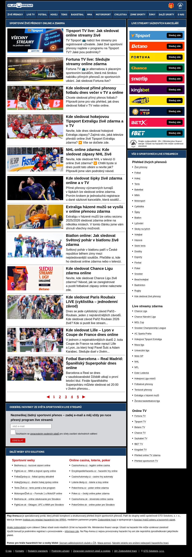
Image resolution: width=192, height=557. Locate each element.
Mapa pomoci (104, 543)
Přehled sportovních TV (146, 461)
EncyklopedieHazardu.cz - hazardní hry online (95, 471)
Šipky (137, 212)
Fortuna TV (140, 416)
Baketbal (138, 189)
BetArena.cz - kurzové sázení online (32, 465)
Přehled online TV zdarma (147, 455)
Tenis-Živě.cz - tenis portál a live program (34, 488)
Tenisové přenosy (143, 389)
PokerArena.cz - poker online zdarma (90, 488)
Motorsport (139, 201)
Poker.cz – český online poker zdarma (91, 493)
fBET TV (138, 444)
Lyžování (138, 223)
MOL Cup (139, 322)
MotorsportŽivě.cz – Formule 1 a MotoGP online (38, 493)
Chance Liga (140, 311)
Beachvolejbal (141, 279)
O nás (9, 551)
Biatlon (137, 217)
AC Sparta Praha (143, 333)
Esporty (138, 257)
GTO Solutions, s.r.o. (153, 551)
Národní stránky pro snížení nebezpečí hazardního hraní (140, 543)
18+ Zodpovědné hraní (125, 551)
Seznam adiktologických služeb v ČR (77, 543)
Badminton (139, 285)
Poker (137, 268)
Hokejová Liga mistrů (144, 378)
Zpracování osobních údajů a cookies (91, 551)
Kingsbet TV (140, 449)
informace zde (72, 531)
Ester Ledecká (141, 373)
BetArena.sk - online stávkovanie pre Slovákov (37, 499)
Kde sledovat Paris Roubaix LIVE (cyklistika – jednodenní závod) (92, 301)
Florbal (137, 262)
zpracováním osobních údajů (44, 433)
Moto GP (138, 356)
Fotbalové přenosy (143, 384)
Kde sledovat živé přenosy (147, 296)
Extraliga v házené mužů (146, 395)
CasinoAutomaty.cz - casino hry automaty (92, 476)
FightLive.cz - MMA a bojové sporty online (35, 471)
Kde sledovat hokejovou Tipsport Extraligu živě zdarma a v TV (94, 121)
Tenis (137, 184)
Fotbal (137, 172)
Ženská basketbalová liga (147, 401)
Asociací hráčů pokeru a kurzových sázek (154, 519)
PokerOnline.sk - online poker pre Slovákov (93, 504)
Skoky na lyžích (142, 229)
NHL (136, 361)
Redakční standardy (38, 551)
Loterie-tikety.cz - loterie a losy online (90, 482)
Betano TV (139, 427)
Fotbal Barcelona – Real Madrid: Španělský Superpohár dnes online (94, 363)
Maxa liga (139, 345)
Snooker (138, 274)
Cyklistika (139, 206)
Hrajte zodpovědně (16, 527)
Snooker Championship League (150, 328)
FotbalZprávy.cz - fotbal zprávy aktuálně (34, 476)
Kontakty (19, 551)
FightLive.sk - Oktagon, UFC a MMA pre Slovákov (39, 504)
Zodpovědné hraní (107, 519)
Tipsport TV (140, 421)
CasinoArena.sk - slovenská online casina (92, 499)
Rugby (137, 290)
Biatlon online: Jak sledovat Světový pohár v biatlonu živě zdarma (92, 240)
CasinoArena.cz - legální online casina (91, 465)
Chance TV (140, 433)
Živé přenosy (140, 167)
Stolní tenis (140, 246)
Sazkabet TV (140, 438)
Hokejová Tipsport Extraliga (148, 339)
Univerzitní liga (141, 350)
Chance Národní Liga (145, 316)
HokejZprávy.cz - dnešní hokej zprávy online (36, 482)
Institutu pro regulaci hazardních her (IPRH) (44, 519)
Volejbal (138, 234)
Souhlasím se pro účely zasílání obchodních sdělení (56, 433)
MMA (137, 195)
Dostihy (138, 251)
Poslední (84, 397)
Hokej (137, 178)
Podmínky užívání (60, 551)
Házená (138, 240)
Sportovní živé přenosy (26, 23)
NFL (136, 367)
